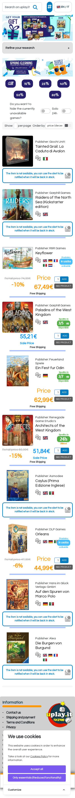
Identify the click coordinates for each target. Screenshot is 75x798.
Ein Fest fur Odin (49, 368)
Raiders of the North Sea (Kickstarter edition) (53, 202)
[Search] (22, 7)
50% (19, 94)
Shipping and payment (20, 717)
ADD (64, 279)
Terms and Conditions (20, 722)
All (10, 83)
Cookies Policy (39, 756)
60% (55, 94)
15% (27, 83)
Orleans (42, 534)
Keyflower (44, 253)
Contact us (13, 712)
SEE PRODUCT (63, 286)
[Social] (49, 7)
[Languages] (63, 7)
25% (45, 83)
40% (63, 83)
